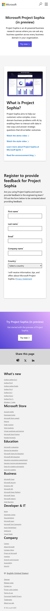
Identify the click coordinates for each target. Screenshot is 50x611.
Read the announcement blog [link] (20, 155)
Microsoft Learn (9, 521)
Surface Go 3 (8, 393)
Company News (9, 550)
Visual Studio (8, 534)
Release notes (8, 583)
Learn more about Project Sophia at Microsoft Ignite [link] (23, 148)
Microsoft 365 (8, 489)
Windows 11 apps (9, 402)
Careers (6, 544)
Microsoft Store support (11, 418)
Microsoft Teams (9, 495)
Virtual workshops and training (14, 431)
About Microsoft (9, 547)
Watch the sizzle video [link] (17, 141)
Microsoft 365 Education (12, 457)
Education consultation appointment (15, 460)
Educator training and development (15, 463)
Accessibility (8, 563)
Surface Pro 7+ (9, 399)
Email (11, 236)
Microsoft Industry (10, 499)
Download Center (9, 415)
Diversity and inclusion (11, 560)
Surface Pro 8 (8, 383)
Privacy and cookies (11, 589)
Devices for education (11, 450)
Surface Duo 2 (8, 396)
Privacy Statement (23, 278)
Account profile (9, 412)
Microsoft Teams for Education (14, 454)
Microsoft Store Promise (12, 434)
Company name (16, 248)
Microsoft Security (10, 482)
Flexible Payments (10, 438)
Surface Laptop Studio (11, 386)
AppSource (7, 531)
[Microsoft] (10, 4)
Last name (13, 223)
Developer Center (9, 515)
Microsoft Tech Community (12, 524)
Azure (6, 511)
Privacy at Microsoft (10, 553)
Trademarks (8, 599)
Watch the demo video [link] (17, 135)
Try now (24, 337)
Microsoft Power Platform (12, 492)
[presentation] (28, 289)
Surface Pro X (8, 389)
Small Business (9, 502)
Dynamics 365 (8, 486)
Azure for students (10, 470)
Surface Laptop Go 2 (10, 380)
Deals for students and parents (14, 466)
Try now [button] (24, 44)
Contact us (7, 586)
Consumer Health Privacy (13, 596)
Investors (7, 556)
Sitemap (7, 579)
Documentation (9, 518)
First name (13, 211)
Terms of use (8, 593)
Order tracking (8, 425)
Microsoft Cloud (9, 479)
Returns (6, 421)
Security (6, 566)
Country (12, 260)
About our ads (9, 603)
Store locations (9, 428)
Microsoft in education (11, 447)
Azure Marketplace (10, 528)
